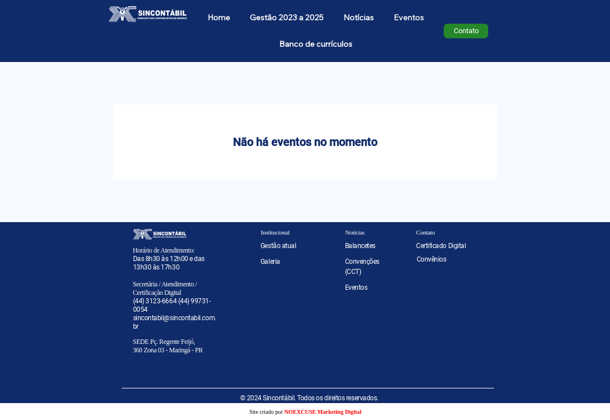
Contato (425, 232)
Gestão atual (278, 246)
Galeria (270, 262)
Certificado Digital (441, 246)
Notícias (354, 232)
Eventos (356, 287)
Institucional (274, 232)
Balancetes (360, 246)
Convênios (432, 259)
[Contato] (466, 31)
